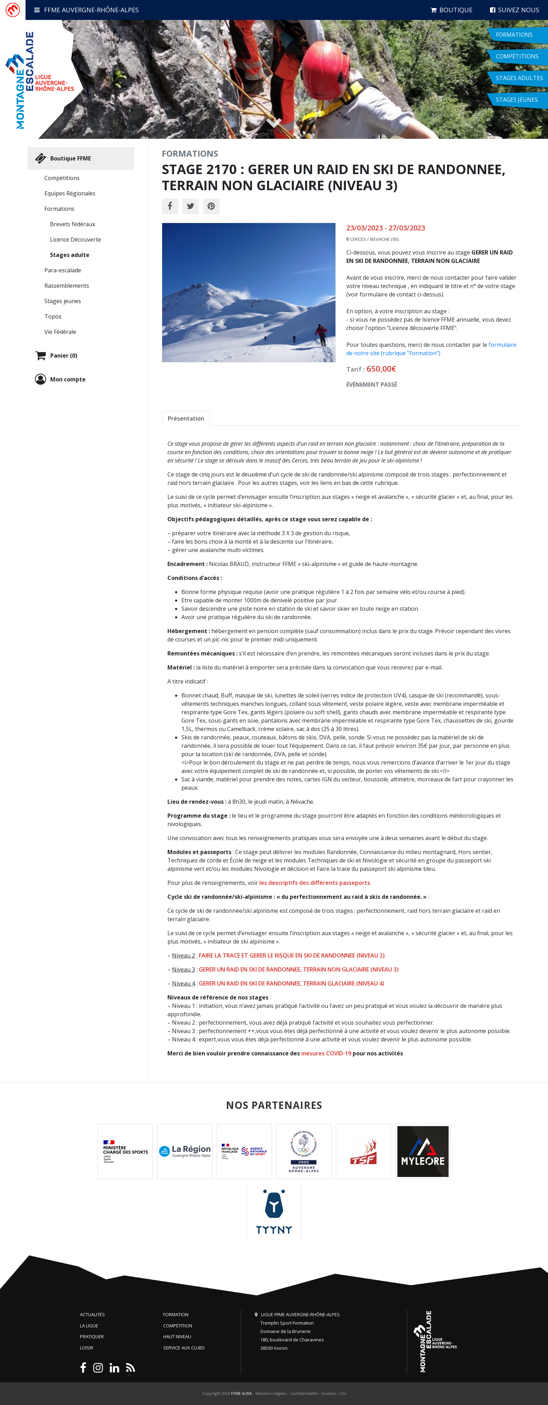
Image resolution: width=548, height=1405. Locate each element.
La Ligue (89, 1325)
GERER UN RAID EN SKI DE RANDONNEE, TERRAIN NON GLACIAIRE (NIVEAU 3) (299, 969)
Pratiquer (92, 1336)
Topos (53, 316)
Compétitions (62, 178)
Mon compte (59, 379)
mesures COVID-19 (326, 1053)
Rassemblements (66, 285)
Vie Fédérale (60, 332)
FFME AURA (241, 1393)
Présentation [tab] (186, 418)
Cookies (328, 1393)
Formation (175, 1314)
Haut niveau (177, 1336)
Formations (59, 209)
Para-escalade (62, 270)
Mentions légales (271, 1393)
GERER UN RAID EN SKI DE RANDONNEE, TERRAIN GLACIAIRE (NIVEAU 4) (291, 983)
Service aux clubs (184, 1348)
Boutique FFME (62, 158)
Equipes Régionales (69, 193)
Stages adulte (69, 255)
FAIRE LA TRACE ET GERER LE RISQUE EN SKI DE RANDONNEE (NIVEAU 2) (292, 955)
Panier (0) (55, 355)
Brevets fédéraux (72, 224)
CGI (342, 1393)
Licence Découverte (75, 239)
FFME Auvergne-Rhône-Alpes (86, 10)
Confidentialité (304, 1393)
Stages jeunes (62, 301)
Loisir (86, 1348)
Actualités (92, 1314)
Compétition (177, 1325)
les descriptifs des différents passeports (314, 883)
